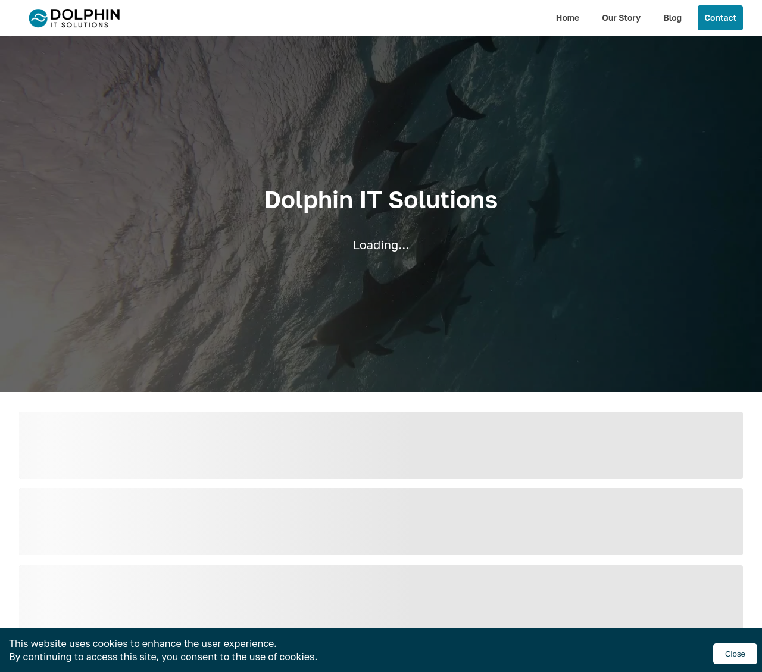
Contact (720, 17)
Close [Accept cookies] (735, 653)
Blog (672, 17)
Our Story (621, 17)
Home (567, 17)
